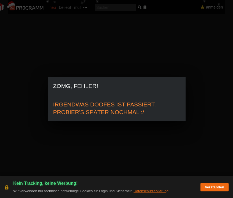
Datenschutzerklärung (150, 191)
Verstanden (214, 187)
